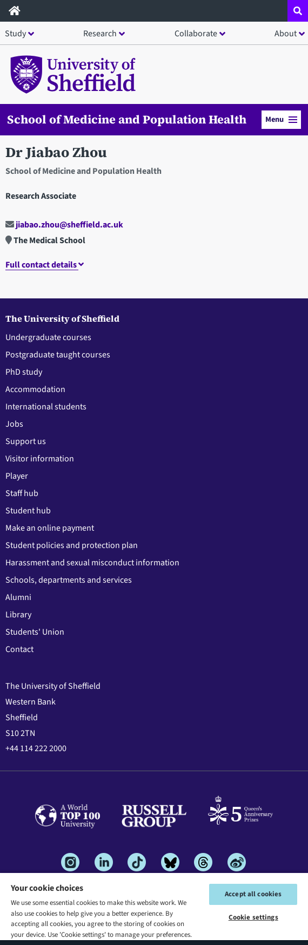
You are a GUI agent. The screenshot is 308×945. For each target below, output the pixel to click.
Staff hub (21, 493)
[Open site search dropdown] (297, 11)
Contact (19, 649)
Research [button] (100, 34)
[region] (154, 908)
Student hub (28, 511)
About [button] (285, 34)
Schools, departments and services (68, 580)
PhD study (23, 372)
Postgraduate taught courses (57, 355)
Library (18, 615)
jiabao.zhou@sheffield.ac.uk (64, 225)
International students (45, 407)
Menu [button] (281, 119)
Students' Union (34, 632)
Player (16, 476)
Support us (25, 441)
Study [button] (15, 34)
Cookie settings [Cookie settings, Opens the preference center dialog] (253, 917)
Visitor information (39, 459)
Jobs (14, 424)
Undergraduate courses (48, 337)
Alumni (18, 597)
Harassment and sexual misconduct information (92, 563)
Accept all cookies (253, 894)
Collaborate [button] (196, 34)
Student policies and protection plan (71, 545)
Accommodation (35, 389)
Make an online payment (49, 528)
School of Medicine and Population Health (126, 119)
